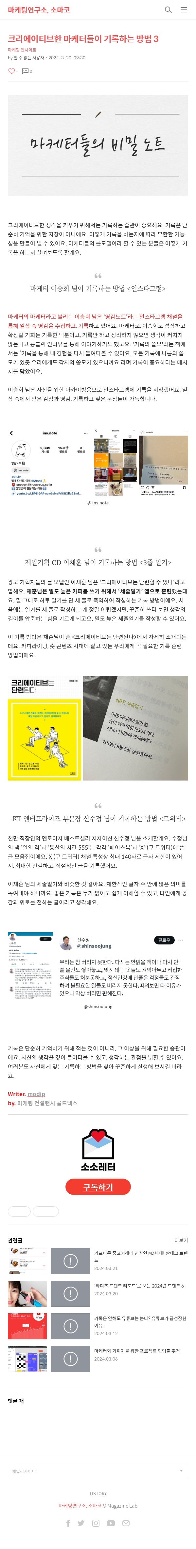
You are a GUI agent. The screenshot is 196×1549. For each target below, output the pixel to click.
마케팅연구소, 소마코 (39, 9)
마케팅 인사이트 (22, 49)
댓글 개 (16, 1401)
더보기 (181, 1240)
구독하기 (98, 1187)
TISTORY (98, 1493)
